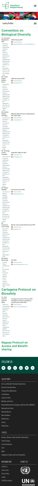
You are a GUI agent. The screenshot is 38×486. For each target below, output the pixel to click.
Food (3, 448)
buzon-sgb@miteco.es (30, 44)
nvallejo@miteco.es (17, 119)
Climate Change (6, 441)
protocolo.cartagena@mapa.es (20, 306)
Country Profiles (7, 23)
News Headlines (6, 415)
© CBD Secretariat (7, 480)
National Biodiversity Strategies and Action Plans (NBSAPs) (18, 405)
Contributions (5, 394)
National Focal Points (7, 408)
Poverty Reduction (7, 444)
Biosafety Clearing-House (9, 387)
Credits (4, 477)
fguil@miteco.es (17, 229)
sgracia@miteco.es (17, 156)
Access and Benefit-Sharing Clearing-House (14, 384)
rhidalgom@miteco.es (18, 193)
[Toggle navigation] (35, 5)
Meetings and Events (7, 401)
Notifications (5, 419)
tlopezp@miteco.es (17, 82)
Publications (5, 426)
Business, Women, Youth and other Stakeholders (15, 437)
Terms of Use (5, 470)
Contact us (4, 466)
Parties (4, 422)
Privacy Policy (5, 473)
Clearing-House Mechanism (9, 391)
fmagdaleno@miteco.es (18, 44)
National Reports (6, 412)
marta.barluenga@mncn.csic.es (20, 264)
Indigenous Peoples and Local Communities (13, 455)
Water (3, 451)
